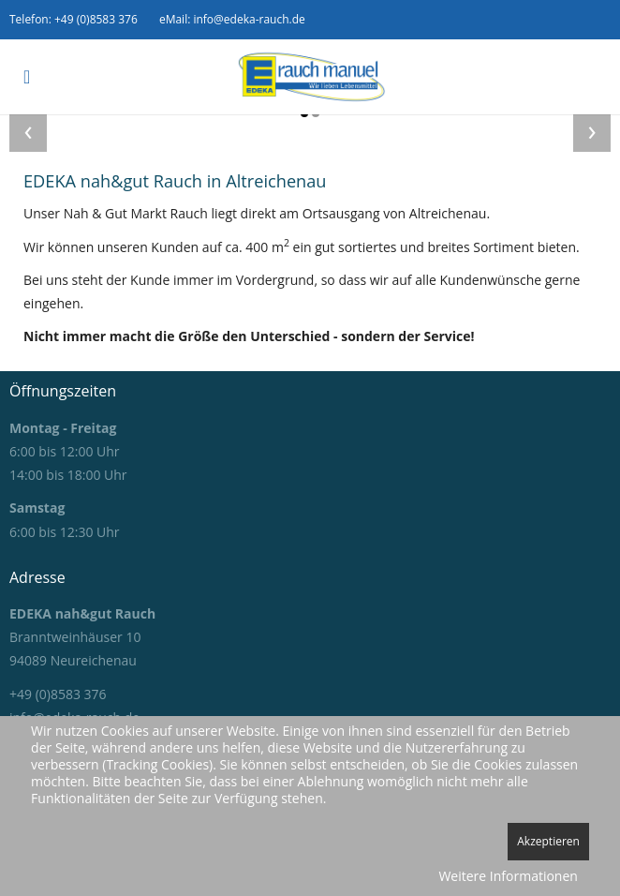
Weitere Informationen (507, 876)
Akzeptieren (548, 841)
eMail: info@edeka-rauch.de (232, 19)
